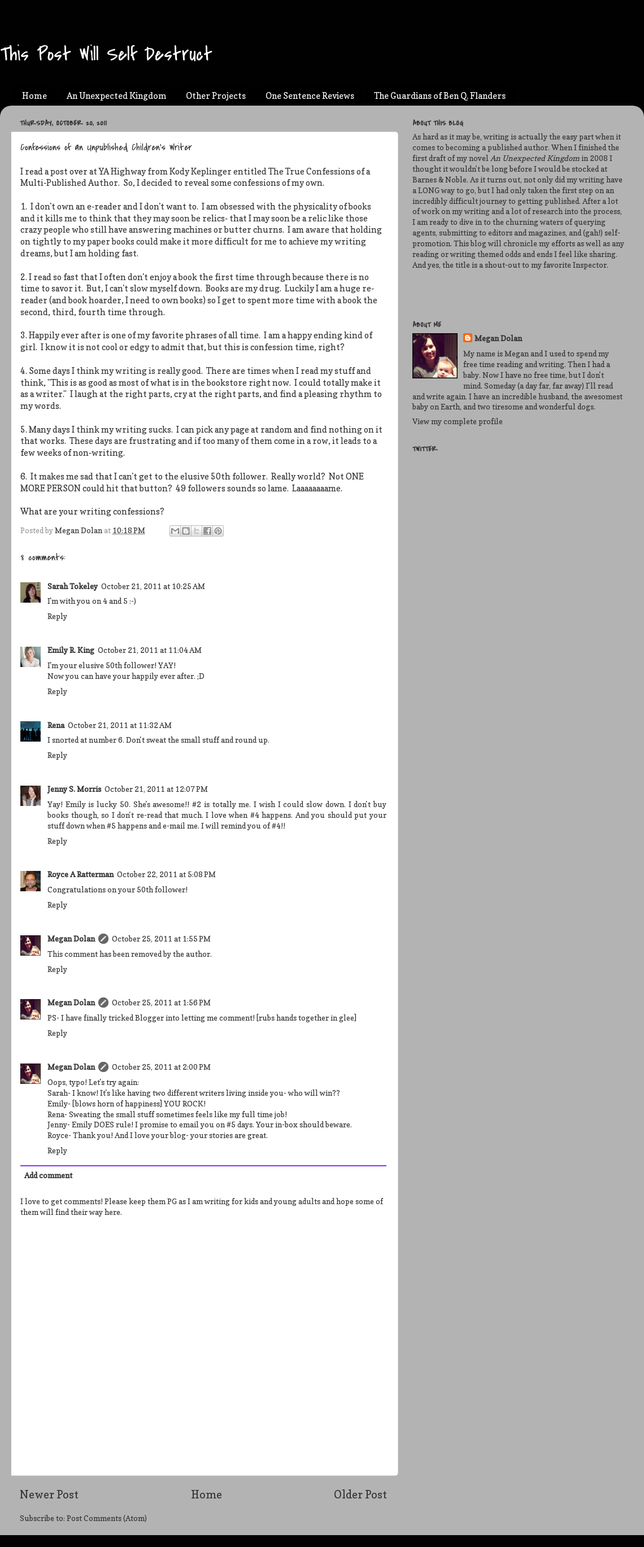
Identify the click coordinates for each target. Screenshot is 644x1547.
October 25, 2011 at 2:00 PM (161, 1066)
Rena (55, 725)
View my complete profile (457, 421)
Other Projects (216, 95)
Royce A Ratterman (80, 874)
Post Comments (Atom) (107, 1518)
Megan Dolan (71, 938)
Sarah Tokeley (72, 586)
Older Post (360, 1494)
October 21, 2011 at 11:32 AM (120, 725)
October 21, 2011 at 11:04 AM (150, 650)
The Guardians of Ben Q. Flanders (440, 95)
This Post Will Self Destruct (106, 54)
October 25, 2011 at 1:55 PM (161, 938)
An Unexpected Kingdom (117, 95)
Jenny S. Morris (74, 789)
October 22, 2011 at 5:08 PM (166, 874)
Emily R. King (70, 650)
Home (34, 95)
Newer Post (49, 1494)
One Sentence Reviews (310, 95)
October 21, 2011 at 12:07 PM (156, 789)
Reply (57, 616)
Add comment (48, 1175)
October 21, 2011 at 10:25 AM (153, 586)
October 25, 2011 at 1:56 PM (161, 1002)
